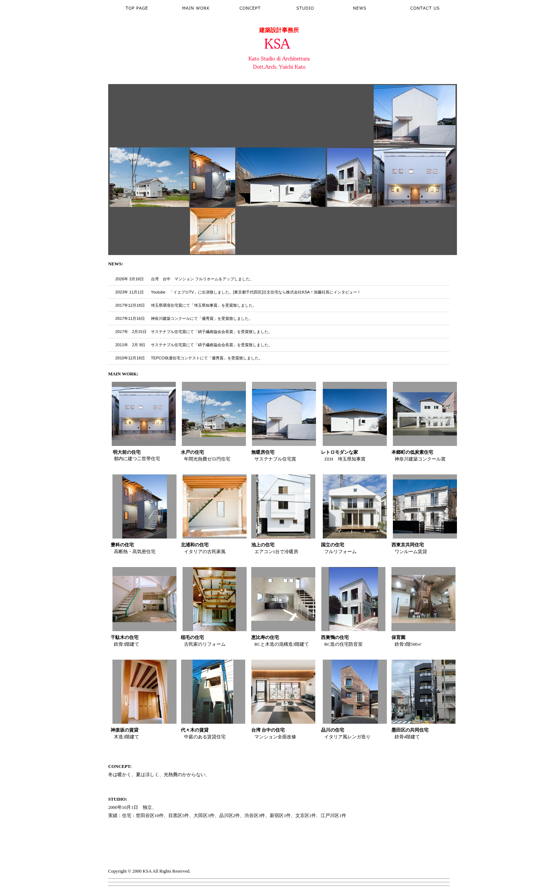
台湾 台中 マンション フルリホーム (185, 279)
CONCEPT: (120, 766)
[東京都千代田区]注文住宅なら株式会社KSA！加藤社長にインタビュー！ (297, 292)
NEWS (115, 263)
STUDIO (117, 799)
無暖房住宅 (262, 452)
